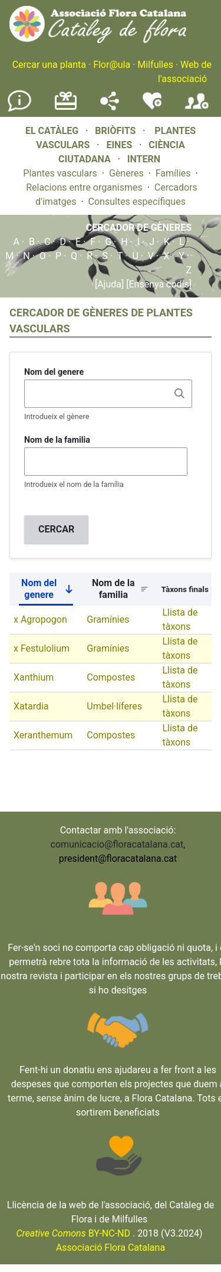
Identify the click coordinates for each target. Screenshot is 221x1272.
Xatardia (31, 706)
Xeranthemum (43, 735)
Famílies (173, 173)
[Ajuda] (109, 284)
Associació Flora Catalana (110, 1247)
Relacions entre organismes (84, 187)
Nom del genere (54, 372)
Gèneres (126, 173)
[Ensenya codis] (158, 284)
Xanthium (34, 677)
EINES (119, 145)
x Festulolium (42, 648)
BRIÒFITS (116, 130)
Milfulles (155, 64)
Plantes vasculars (60, 173)
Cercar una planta (49, 64)
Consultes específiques (137, 201)
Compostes (111, 677)
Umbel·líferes (114, 706)
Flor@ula (111, 64)
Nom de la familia (57, 439)
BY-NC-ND (73, 1233)
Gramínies (108, 619)
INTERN (143, 159)
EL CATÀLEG (51, 130)
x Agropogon (40, 619)
